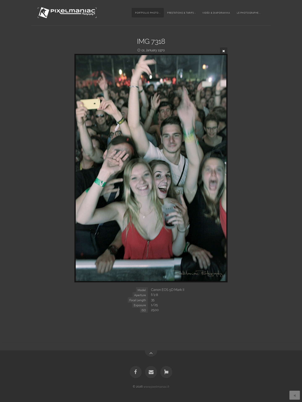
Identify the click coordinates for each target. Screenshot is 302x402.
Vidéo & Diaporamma (216, 12)
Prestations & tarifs (180, 12)
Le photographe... (249, 12)
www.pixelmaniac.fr (156, 386)
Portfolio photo (147, 12)
